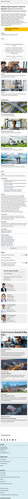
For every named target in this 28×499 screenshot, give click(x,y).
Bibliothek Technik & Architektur (6, 483)
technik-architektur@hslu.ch (5, 452)
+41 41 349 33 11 (3, 451)
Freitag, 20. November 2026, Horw (7, 242)
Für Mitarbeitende (3, 463)
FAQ (16, 34)
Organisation (13, 34)
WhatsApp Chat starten (11, 290)
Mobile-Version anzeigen (5, 1)
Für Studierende (3, 459)
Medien (1, 465)
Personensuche (3, 472)
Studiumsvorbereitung (18, 211)
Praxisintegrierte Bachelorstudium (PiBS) (17, 204)
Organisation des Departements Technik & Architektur (10, 477)
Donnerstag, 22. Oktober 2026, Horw (7, 240)
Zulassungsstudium (6, 210)
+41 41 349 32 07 (7, 278)
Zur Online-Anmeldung (8, 273)
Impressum (2, 492)
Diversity (2, 479)
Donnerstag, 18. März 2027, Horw (7, 245)
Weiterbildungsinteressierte (5, 461)
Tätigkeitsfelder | (4, 34)
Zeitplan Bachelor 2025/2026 (6, 230)
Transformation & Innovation (9, 186)
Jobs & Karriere (3, 475)
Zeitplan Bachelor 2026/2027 (6, 232)
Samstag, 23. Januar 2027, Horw (7, 243)
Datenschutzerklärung (4, 490)
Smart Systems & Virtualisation (9, 180)
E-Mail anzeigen (8, 279)
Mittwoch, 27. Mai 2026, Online (6, 238)
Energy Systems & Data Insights (10, 189)
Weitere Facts (14, 248)
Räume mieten (3, 481)
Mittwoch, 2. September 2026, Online (7, 239)
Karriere (8, 34)
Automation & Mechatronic (9, 183)
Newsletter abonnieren (4, 488)
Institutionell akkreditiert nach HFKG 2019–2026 (9, 494)
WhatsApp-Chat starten (11, 311)
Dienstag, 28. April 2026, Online (6, 236)
